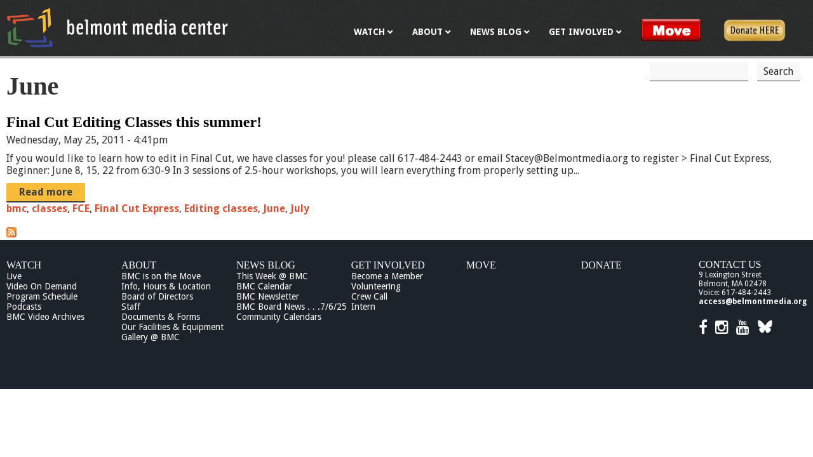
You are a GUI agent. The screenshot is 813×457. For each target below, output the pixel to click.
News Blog (265, 265)
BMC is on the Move (161, 276)
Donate (601, 265)
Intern (363, 306)
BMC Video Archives (45, 317)
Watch (23, 265)
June (274, 208)
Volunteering (376, 286)
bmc (16, 208)
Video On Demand (41, 286)
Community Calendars (278, 317)
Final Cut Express (137, 208)
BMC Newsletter (267, 296)
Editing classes (221, 208)
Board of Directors (157, 296)
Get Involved (388, 265)
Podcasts (23, 306)
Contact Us (730, 264)
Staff (130, 306)
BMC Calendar (264, 286)
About (138, 265)
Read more (45, 192)
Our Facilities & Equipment (172, 327)
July (299, 208)
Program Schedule (41, 296)
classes (49, 208)
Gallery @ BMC (150, 337)
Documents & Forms (160, 317)
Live (14, 276)
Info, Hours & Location (166, 286)
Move (481, 265)
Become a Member (387, 276)
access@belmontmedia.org (753, 301)
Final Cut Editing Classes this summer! (134, 122)
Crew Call (369, 296)
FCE (81, 208)
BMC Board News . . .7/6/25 (291, 306)
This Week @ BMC (272, 276)
